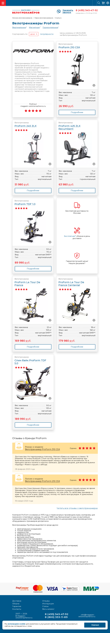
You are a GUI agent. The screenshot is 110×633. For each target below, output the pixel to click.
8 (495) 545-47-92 (87, 10)
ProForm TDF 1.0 (31, 203)
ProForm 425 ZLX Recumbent (74, 126)
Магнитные (34, 27)
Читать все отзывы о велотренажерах (77, 508)
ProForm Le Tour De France (31, 282)
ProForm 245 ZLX (31, 124)
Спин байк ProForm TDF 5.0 (31, 360)
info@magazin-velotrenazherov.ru (86, 615)
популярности (46, 34)
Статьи (45, 606)
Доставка (16, 600)
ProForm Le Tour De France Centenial (74, 282)
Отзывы (46, 600)
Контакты (16, 609)
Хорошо (95, 625)
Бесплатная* (70, 236)
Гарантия (16, 606)
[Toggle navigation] (3, 3)
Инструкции (48, 603)
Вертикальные (19, 27)
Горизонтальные (50, 27)
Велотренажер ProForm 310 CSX (42, 449)
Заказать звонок (65, 11)
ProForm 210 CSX (74, 46)
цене (32, 34)
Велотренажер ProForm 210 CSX (42, 481)
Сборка (15, 603)
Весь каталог (48, 609)
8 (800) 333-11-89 (56, 617)
